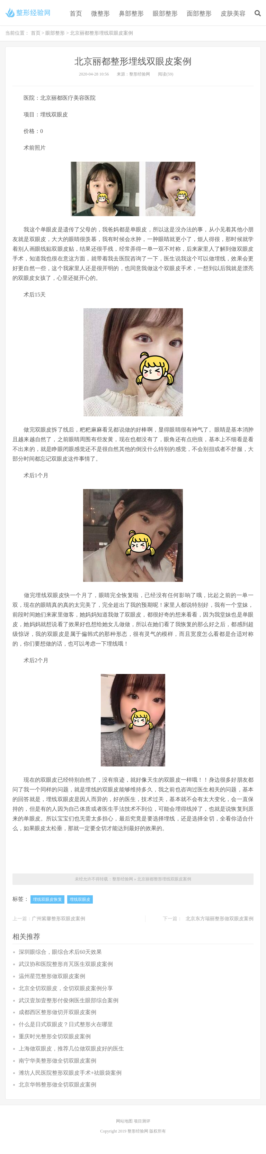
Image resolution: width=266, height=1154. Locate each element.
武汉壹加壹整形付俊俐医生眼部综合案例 (68, 1000)
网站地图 (125, 1121)
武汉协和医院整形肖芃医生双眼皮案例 (66, 964)
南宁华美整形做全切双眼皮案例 (57, 1061)
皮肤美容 (233, 13)
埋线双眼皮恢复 (47, 899)
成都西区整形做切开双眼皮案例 (57, 1012)
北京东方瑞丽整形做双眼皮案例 (220, 918)
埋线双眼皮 (80, 899)
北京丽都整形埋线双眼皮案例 (164, 879)
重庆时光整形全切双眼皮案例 (55, 1036)
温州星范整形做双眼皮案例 (52, 976)
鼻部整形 (131, 13)
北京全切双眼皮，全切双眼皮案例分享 (66, 988)
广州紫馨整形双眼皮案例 (58, 918)
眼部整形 (165, 13)
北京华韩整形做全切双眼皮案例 (57, 1085)
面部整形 (199, 13)
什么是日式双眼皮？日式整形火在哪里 (66, 1024)
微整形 (100, 13)
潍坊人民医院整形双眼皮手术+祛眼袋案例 (70, 1073)
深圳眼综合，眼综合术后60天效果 (60, 952)
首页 (76, 13)
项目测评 (142, 1121)
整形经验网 (122, 879)
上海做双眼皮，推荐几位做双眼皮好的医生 (71, 1048)
